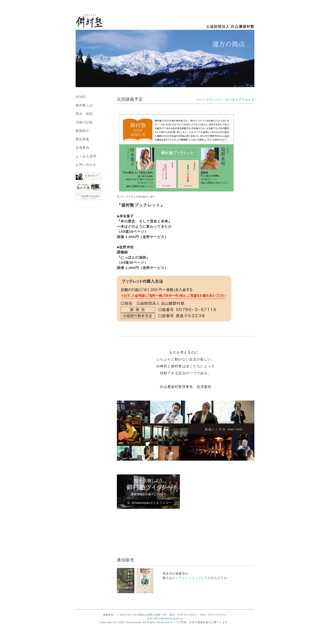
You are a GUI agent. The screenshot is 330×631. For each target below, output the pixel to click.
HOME (81, 97)
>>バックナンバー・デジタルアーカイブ (225, 99)
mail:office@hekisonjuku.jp (165, 618)
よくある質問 (86, 156)
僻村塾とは (84, 105)
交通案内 (82, 147)
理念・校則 (84, 114)
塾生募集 (82, 139)
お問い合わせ (86, 164)
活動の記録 (84, 122)
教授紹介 (82, 131)
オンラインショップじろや (191, 578)
